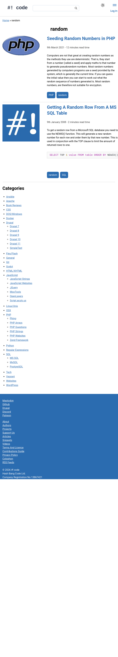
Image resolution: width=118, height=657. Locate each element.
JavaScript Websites (21, 283)
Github (6, 404)
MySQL (14, 362)
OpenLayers (16, 296)
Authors (6, 425)
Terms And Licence (12, 447)
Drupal (9, 222)
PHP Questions (18, 327)
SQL (64, 174)
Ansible (10, 196)
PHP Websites (17, 335)
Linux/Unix (12, 306)
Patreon (6, 415)
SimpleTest (16, 248)
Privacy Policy (10, 455)
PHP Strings (16, 331)
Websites (11, 380)
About (5, 421)
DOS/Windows (14, 214)
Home (5, 20)
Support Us (8, 432)
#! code (17, 8)
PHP (51, 95)
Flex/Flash (12, 253)
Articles (6, 436)
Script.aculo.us (18, 300)
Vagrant (10, 376)
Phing (13, 318)
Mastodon (8, 400)
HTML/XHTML (14, 270)
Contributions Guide (13, 451)
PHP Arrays (16, 322)
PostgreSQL (16, 366)
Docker (10, 218)
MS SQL (14, 358)
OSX (8, 310)
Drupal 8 (14, 230)
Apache (10, 201)
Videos (6, 443)
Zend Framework (19, 340)
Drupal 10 (15, 239)
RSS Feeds (8, 462)
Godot (9, 266)
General (10, 257)
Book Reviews (13, 205)
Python (10, 345)
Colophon (7, 458)
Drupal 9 (14, 235)
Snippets (7, 440)
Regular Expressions (17, 350)
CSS (8, 209)
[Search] (76, 8)
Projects (7, 429)
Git (7, 262)
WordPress (12, 385)
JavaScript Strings (20, 278)
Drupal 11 (15, 243)
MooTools (15, 291)
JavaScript (12, 275)
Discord (6, 411)
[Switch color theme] (103, 5)
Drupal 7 (14, 226)
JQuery (14, 287)
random (62, 95)
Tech (8, 372)
